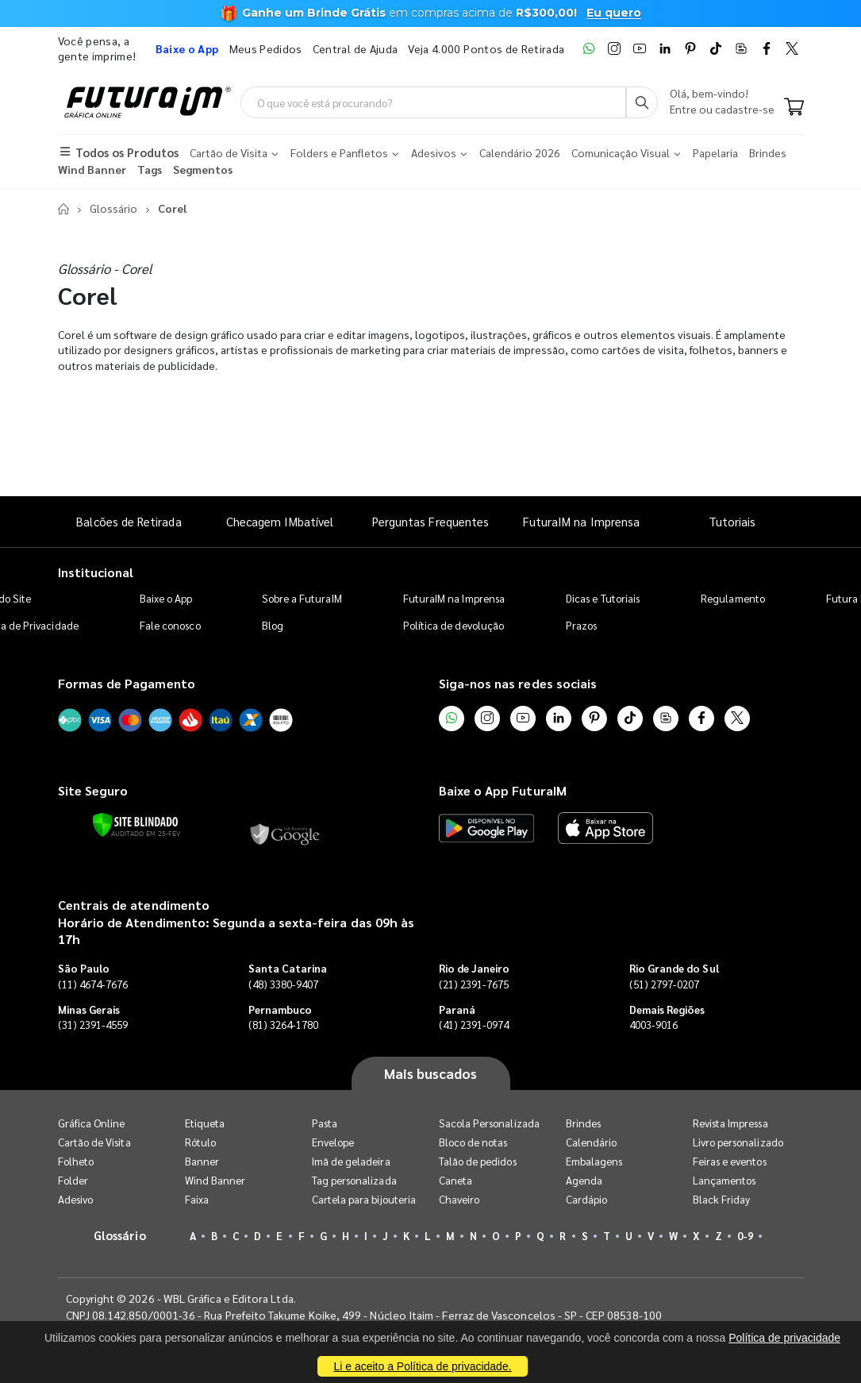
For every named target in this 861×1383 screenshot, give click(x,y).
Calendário (591, 1142)
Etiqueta (205, 1123)
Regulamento (733, 598)
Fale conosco (170, 625)
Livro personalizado (738, 1142)
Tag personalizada (354, 1180)
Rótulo (200, 1142)
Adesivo (75, 1199)
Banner (202, 1161)
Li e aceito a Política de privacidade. (422, 1366)
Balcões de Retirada (128, 521)
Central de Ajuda (355, 48)
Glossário (113, 208)
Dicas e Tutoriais (603, 598)
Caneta (455, 1180)
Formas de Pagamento (126, 683)
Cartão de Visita (94, 1142)
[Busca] (642, 102)
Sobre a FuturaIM (302, 598)
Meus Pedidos (265, 48)
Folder (73, 1180)
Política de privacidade (784, 1337)
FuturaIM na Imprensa (581, 521)
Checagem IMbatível (279, 521)
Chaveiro (459, 1199)
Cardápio (587, 1199)
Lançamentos (724, 1180)
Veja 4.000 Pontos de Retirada (486, 48)
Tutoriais (732, 521)
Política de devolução (453, 625)
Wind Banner (215, 1180)
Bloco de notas (473, 1142)
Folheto (76, 1161)
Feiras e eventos (730, 1161)
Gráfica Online (91, 1123)
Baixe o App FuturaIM (503, 790)
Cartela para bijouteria (364, 1199)
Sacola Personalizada (489, 1123)
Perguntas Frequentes (430, 521)
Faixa (197, 1199)
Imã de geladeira (351, 1161)
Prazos (581, 625)
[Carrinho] (794, 108)
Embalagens (594, 1161)
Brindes (583, 1123)
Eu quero (613, 13)
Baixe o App (166, 598)
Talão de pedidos (478, 1161)
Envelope (333, 1142)
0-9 (745, 1235)
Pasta (324, 1123)
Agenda (584, 1180)
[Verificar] (135, 825)
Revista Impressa (730, 1123)
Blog (272, 625)
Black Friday (722, 1199)
